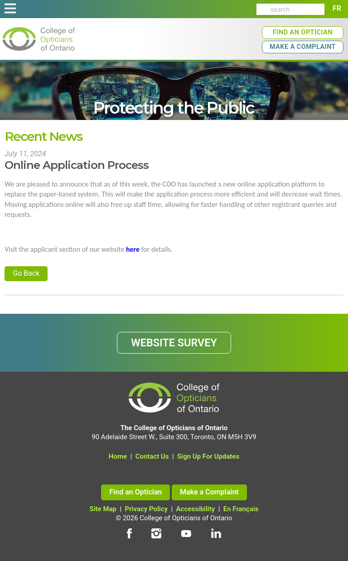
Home (118, 456)
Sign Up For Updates (208, 456)
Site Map (103, 509)
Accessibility (195, 509)
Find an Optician (303, 32)
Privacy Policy (146, 509)
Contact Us (152, 456)
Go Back (26, 273)
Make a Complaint (303, 47)
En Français (241, 509)
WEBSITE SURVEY (174, 342)
